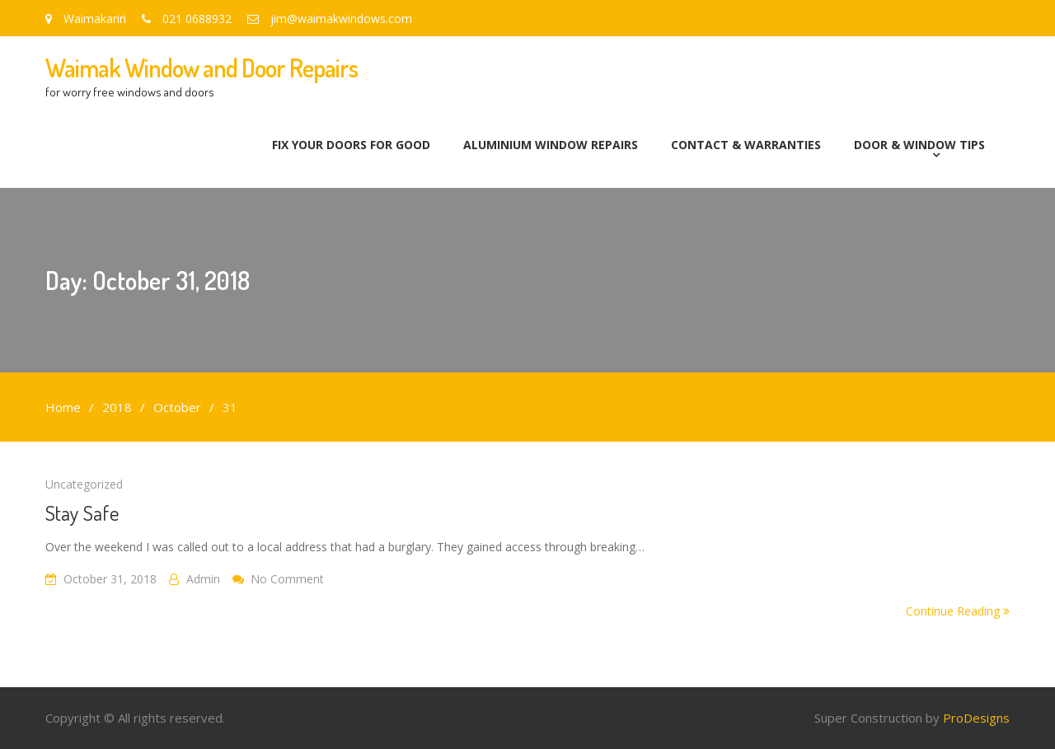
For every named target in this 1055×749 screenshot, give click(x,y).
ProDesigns (976, 717)
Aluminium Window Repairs (550, 144)
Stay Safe (82, 512)
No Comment (287, 579)
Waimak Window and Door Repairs (201, 67)
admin (203, 579)
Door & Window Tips (919, 144)
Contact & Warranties (746, 144)
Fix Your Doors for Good (351, 144)
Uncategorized (84, 484)
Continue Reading (958, 611)
